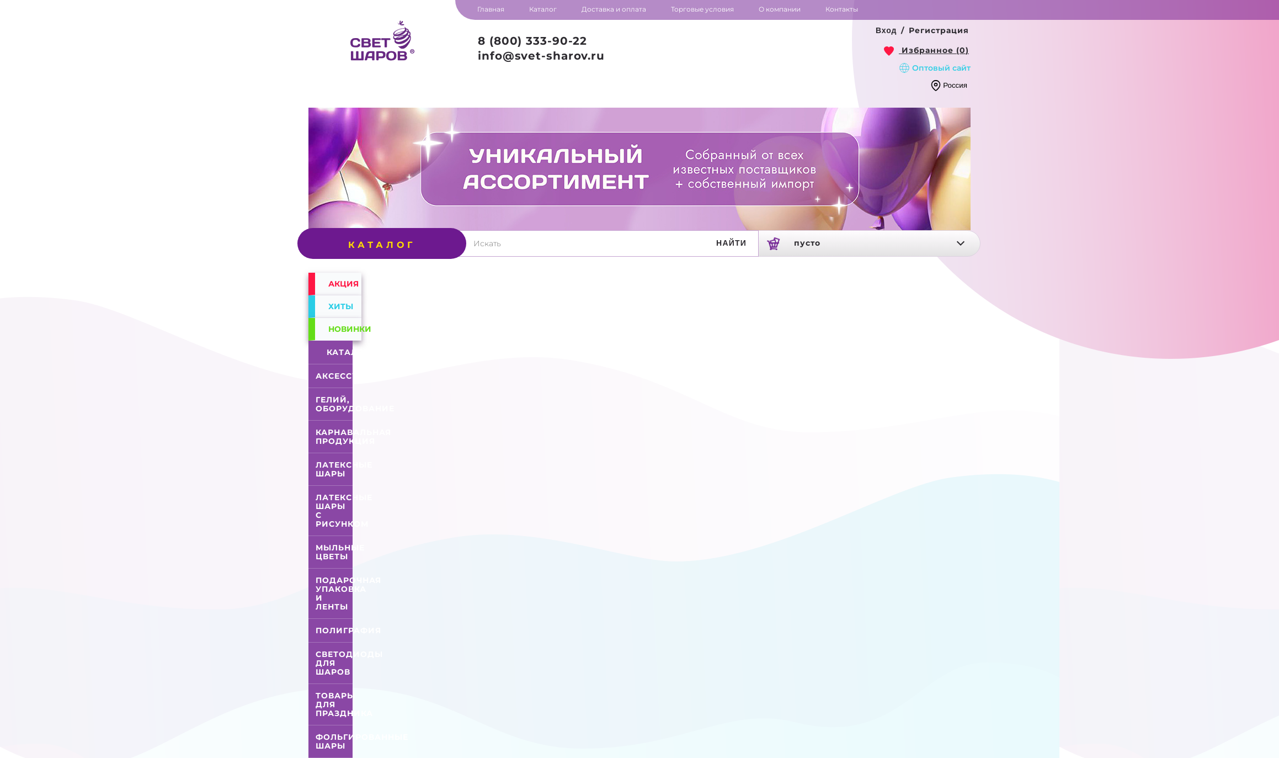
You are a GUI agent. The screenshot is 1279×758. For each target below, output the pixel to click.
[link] (926, 50)
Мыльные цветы (340, 552)
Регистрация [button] (939, 30)
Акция (343, 284)
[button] (886, 31)
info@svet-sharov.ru (541, 55)
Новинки (344, 329)
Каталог (336, 352)
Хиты (340, 306)
